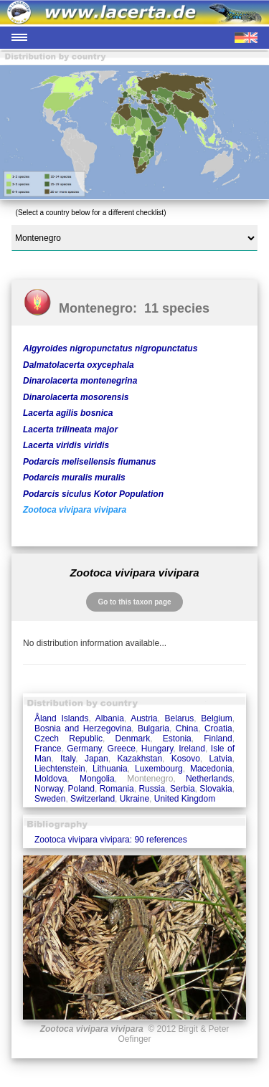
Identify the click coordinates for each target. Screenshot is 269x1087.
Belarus (179, 718)
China (187, 728)
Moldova (50, 779)
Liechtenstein (59, 769)
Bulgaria (153, 728)
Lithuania (110, 769)
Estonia (177, 739)
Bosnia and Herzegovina (82, 728)
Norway (48, 789)
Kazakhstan (139, 759)
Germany (84, 749)
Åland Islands (61, 718)
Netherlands (209, 779)
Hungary (157, 749)
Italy (67, 759)
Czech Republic (68, 739)
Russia (151, 789)
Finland (218, 739)
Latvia (220, 759)
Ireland (192, 749)
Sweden (49, 799)
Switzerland (92, 799)
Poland (81, 789)
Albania (109, 718)
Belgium (216, 718)
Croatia (218, 728)
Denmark (132, 739)
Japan (96, 759)
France (47, 749)
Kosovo (185, 759)
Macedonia (211, 769)
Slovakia (215, 789)
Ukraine (134, 799)
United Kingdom (184, 799)
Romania (117, 789)
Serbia (182, 789)
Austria (144, 718)
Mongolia (97, 779)
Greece (122, 749)
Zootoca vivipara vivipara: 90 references (110, 840)
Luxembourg (159, 769)
